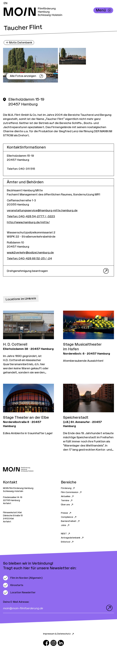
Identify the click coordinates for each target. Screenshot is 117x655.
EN (5, 3)
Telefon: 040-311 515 (21, 168)
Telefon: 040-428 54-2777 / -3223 (31, 216)
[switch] (23, 578)
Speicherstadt (75, 417)
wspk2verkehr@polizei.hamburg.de (30, 252)
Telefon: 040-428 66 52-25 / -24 (29, 258)
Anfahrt (7, 503)
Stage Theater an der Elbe (26, 417)
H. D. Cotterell (15, 344)
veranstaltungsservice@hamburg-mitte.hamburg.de (42, 210)
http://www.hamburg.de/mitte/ (28, 222)
